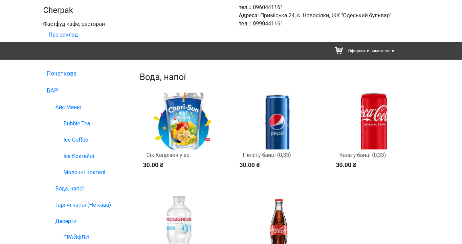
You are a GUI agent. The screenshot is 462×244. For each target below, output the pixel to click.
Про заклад (63, 35)
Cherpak (58, 10)
